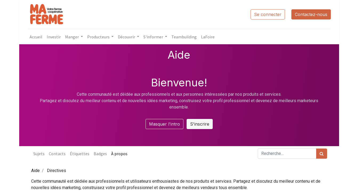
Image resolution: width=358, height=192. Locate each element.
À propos (119, 153)
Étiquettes (79, 153)
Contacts (57, 153)
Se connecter (267, 14)
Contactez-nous (311, 14)
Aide (35, 170)
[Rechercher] (321, 154)
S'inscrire (199, 124)
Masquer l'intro (164, 124)
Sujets (39, 153)
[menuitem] (36, 36)
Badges (100, 153)
